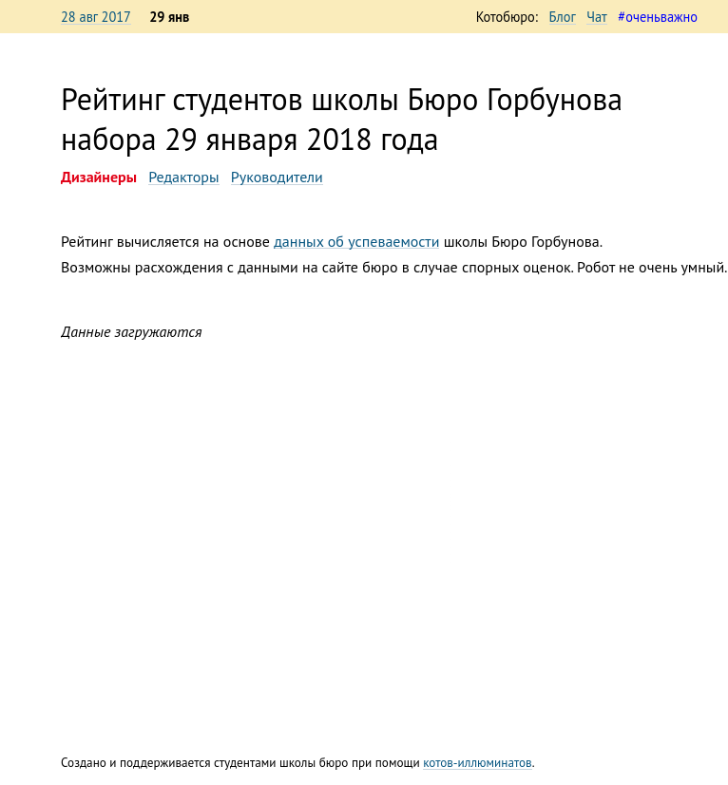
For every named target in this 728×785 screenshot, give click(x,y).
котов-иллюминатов (477, 763)
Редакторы (183, 176)
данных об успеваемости (356, 241)
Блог (562, 17)
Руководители (277, 176)
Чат (596, 17)
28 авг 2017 (96, 17)
